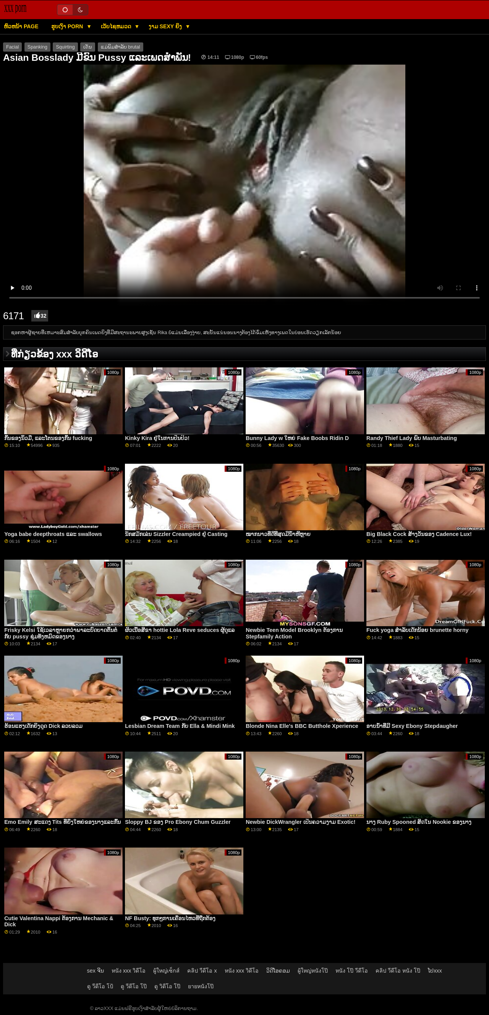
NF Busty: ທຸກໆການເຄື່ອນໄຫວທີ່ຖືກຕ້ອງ (170, 918)
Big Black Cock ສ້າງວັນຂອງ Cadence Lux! (419, 534)
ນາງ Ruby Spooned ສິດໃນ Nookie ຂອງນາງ (418, 822)
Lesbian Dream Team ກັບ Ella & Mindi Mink (180, 726)
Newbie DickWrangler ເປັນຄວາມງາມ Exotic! (300, 822)
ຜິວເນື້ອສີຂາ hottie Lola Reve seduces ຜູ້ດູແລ (180, 630)
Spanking (37, 47)
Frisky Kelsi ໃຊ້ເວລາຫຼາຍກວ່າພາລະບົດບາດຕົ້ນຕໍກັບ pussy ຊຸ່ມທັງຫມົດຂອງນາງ (60, 633)
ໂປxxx (435, 971)
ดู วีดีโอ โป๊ (134, 986)
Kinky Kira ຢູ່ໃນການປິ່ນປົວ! (157, 438)
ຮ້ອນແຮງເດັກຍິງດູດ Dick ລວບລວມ (43, 726)
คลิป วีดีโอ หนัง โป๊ (398, 971)
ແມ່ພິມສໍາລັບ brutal (120, 47)
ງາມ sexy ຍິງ (166, 26)
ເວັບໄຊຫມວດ (117, 26)
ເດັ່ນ (87, 47)
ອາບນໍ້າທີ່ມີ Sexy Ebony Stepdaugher (412, 726)
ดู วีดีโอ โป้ (100, 986)
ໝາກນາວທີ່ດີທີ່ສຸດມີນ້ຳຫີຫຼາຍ (278, 534)
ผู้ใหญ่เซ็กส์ (166, 971)
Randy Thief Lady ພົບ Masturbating (411, 438)
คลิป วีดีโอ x (202, 971)
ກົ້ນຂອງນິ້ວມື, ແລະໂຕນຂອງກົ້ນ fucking (48, 438)
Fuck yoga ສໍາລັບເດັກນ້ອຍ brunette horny (417, 630)
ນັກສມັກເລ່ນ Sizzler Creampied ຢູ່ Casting (176, 534)
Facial (12, 47)
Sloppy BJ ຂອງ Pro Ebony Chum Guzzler (178, 822)
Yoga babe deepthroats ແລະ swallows (53, 534)
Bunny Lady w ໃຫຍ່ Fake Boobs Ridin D (297, 438)
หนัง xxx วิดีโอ (129, 971)
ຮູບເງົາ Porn (67, 26)
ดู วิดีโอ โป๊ (167, 986)
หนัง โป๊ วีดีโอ (351, 971)
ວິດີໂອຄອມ (278, 971)
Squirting (65, 47)
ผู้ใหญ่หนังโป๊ (313, 971)
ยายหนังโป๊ (201, 986)
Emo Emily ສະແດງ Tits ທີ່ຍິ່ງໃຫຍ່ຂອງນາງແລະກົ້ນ (62, 822)
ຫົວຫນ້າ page (21, 26)
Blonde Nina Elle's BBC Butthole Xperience (302, 726)
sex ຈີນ (95, 971)
